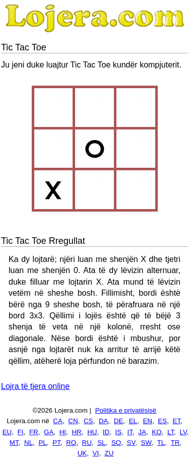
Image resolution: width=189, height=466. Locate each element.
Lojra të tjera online (35, 386)
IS (118, 432)
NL (28, 442)
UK (82, 453)
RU (87, 442)
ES (162, 421)
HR (76, 432)
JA (142, 432)
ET (177, 421)
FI (21, 432)
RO (71, 442)
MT (14, 442)
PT (56, 442)
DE (118, 421)
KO (156, 432)
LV (183, 432)
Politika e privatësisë (126, 410)
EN (147, 421)
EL (133, 421)
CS (88, 421)
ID (106, 432)
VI (96, 453)
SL (101, 442)
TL (161, 442)
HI (62, 432)
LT (170, 432)
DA (103, 421)
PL (42, 442)
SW (146, 442)
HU (92, 432)
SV (131, 442)
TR (175, 442)
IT (130, 432)
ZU (109, 453)
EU (7, 432)
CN (73, 421)
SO (116, 442)
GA (48, 432)
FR (33, 432)
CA (57, 421)
